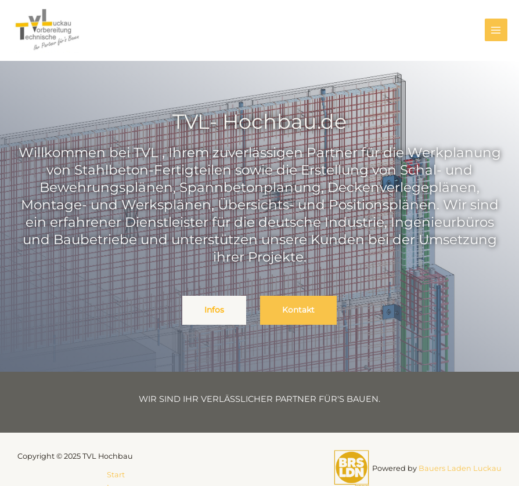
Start (116, 474)
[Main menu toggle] (496, 30)
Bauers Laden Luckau (460, 468)
